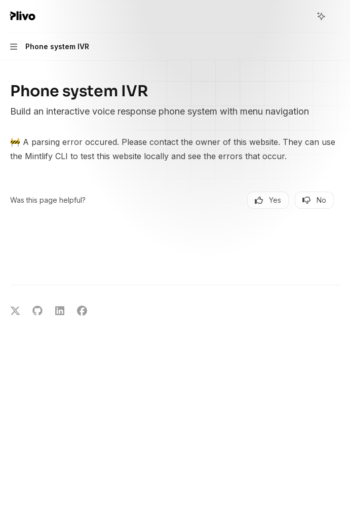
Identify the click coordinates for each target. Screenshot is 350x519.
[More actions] (337, 16)
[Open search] (302, 16)
